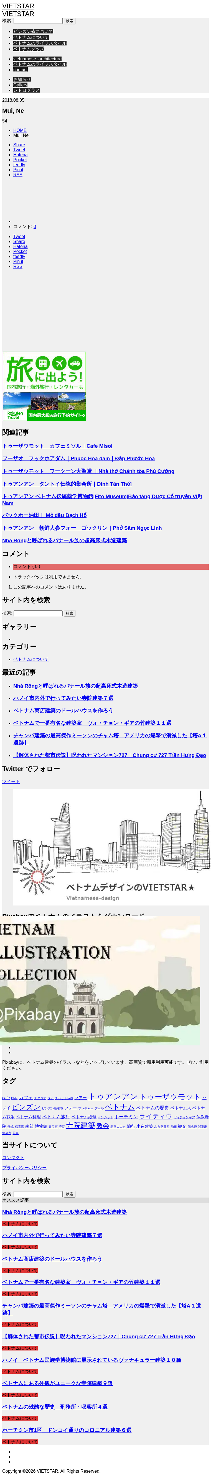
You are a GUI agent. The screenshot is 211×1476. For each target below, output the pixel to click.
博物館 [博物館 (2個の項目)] (41, 1126)
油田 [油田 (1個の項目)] (174, 1126)
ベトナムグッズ (28, 49)
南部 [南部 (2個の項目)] (29, 1126)
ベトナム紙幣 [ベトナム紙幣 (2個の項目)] (84, 1117)
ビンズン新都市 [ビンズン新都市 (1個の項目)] (52, 1108)
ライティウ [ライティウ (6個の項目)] (155, 1116)
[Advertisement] (105, 312)
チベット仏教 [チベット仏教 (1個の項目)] (64, 1098)
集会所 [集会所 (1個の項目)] (6, 1133)
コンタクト (13, 1157)
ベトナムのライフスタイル (40, 43)
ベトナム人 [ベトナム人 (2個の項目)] (181, 1108)
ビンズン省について (33, 31)
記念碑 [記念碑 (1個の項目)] (192, 1126)
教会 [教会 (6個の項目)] (102, 1125)
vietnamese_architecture (37, 59)
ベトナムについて (31, 37)
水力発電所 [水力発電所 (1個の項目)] (161, 1126)
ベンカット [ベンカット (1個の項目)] (105, 1117)
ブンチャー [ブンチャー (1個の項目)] (85, 1108)
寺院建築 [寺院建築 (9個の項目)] (80, 1125)
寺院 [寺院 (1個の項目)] (62, 1126)
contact (20, 69)
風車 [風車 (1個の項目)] (15, 1133)
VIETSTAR (18, 6)
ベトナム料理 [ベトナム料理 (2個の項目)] (28, 1117)
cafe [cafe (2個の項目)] (6, 1098)
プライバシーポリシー (24, 1167)
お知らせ (22, 79)
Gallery (20, 85)
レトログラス (26, 90)
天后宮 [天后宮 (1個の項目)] (53, 1126)
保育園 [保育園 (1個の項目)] (19, 1126)
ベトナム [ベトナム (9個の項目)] (120, 1107)
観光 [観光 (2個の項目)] (182, 1126)
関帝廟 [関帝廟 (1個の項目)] (202, 1126)
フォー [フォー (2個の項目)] (70, 1108)
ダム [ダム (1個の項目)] (51, 1098)
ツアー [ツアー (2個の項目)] (80, 1098)
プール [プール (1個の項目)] (99, 1108)
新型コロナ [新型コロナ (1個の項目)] (118, 1126)
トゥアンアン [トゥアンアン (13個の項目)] (113, 1096)
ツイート (11, 781)
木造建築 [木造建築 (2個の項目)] (144, 1126)
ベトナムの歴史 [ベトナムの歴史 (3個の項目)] (152, 1108)
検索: (7, 20)
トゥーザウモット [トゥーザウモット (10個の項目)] (170, 1097)
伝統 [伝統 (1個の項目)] (10, 1126)
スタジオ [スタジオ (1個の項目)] (40, 1098)
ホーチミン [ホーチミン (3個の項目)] (126, 1116)
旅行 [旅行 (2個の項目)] (131, 1126)
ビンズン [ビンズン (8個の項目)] (26, 1107)
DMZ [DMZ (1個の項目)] (14, 1098)
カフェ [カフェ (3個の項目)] (26, 1097)
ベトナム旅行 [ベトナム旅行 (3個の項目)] (56, 1116)
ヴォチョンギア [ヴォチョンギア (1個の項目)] (184, 1117)
